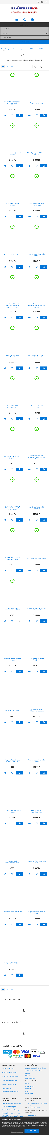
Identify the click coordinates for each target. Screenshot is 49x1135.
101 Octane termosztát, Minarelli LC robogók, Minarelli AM (12, 507)
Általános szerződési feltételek (35, 1068)
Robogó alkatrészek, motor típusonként (16, 49)
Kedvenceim (29, 1094)
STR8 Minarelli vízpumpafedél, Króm (12, 862)
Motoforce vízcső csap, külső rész (12, 912)
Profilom (28, 1089)
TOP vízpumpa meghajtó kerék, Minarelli (12, 963)
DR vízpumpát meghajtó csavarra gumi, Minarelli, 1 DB (12, 103)
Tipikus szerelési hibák (9, 1084)
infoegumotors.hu (34, 1107)
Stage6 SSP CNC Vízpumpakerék (12, 406)
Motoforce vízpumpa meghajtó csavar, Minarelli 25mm (36, 457)
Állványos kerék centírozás (10, 1091)
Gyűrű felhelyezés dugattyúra (11, 1110)
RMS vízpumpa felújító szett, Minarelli (36, 153)
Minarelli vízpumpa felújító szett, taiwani (36, 204)
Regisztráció (29, 1086)
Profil (42, 2)
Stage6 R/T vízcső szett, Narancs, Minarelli (12, 761)
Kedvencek (46, 2)
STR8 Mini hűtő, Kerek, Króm (36, 558)
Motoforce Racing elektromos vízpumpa (36, 710)
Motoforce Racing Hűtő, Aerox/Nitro (36, 508)
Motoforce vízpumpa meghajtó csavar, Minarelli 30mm (36, 305)
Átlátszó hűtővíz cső (36, 103)
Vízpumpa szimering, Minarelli (12, 356)
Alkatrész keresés (24, 42)
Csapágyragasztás (8, 1068)
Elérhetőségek (30, 1078)
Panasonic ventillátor (12, 710)
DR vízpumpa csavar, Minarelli (12, 204)
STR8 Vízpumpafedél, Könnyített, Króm (37, 811)
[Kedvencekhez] (12, 115)
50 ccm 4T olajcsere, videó (10, 1076)
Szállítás (28, 1075)
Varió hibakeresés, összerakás (12, 1104)
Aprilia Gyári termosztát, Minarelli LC (12, 457)
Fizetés (27, 1073)
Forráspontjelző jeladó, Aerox (36, 659)
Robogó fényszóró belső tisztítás (12, 1116)
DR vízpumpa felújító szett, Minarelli (12, 153)
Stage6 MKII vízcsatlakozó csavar (36, 912)
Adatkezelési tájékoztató (33, 1070)
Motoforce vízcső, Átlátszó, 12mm (36, 406)
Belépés (38, 2)
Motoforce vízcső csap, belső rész (36, 862)
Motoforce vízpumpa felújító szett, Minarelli (36, 609)
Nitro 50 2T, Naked (40, 49)
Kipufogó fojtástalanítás (9, 1080)
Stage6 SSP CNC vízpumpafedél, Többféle (12, 609)
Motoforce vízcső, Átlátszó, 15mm (12, 659)
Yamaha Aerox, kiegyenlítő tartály (36, 255)
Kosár (27, 1091)
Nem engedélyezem (17, 1132)
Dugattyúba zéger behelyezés (11, 1113)
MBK (31, 49)
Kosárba (19, 115)
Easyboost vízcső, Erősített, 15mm (12, 811)
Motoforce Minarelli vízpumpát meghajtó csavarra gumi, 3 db (12, 305)
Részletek (5, 115)
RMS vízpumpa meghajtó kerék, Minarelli (36, 356)
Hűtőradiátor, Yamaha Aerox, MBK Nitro (12, 558)
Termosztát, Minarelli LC (12, 255)
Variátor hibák (6, 1088)
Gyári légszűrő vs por (9, 1107)
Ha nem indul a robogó (9, 1072)
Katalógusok (32, 1115)
